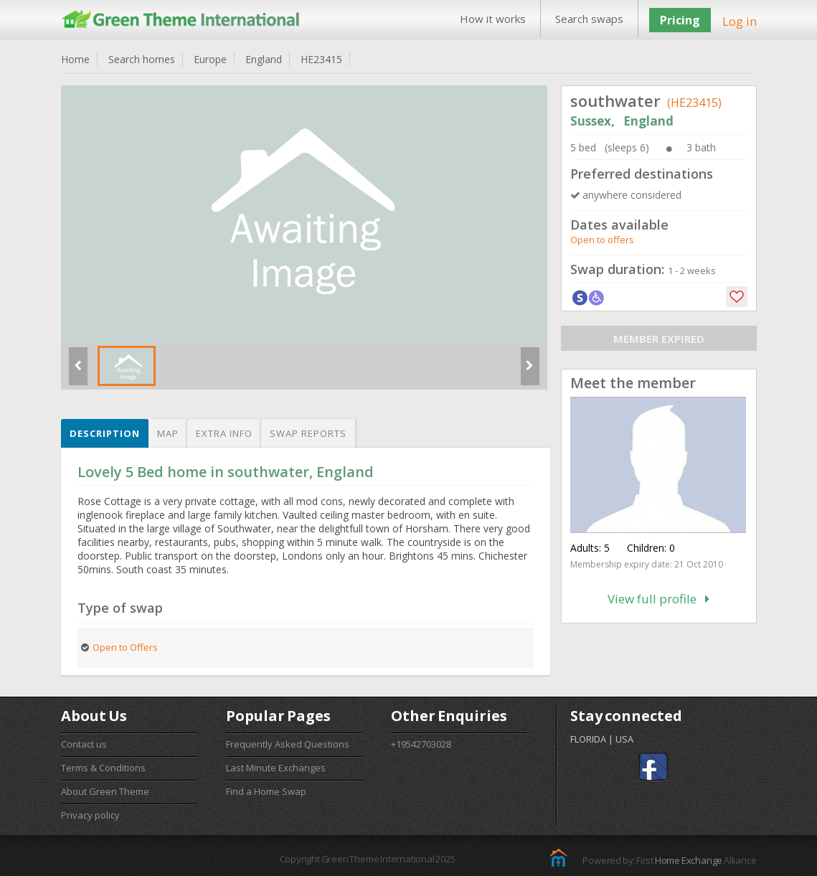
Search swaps (589, 18)
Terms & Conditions (103, 767)
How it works (493, 18)
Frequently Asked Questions (287, 744)
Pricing (680, 20)
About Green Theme (105, 791)
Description (105, 433)
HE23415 (321, 59)
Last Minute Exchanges (276, 767)
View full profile (658, 598)
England (263, 59)
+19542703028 (421, 744)
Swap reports (308, 433)
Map (168, 433)
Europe (210, 59)
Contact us (84, 744)
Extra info (224, 433)
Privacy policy (90, 815)
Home (75, 59)
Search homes (141, 59)
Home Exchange (688, 860)
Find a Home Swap (266, 791)
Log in (739, 21)
